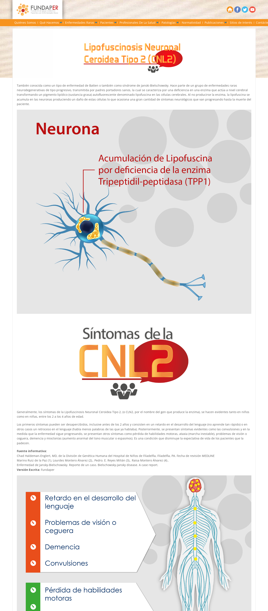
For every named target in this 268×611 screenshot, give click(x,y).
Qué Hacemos (49, 23)
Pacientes (107, 23)
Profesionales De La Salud (138, 23)
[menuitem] (25, 22)
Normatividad (191, 23)
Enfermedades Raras (79, 23)
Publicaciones (214, 23)
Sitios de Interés (241, 23)
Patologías (169, 23)
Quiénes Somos (25, 23)
